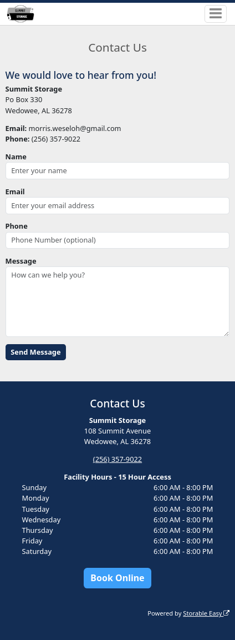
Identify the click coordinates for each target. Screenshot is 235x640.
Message (21, 261)
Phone (17, 226)
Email (15, 191)
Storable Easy (206, 613)
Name (16, 157)
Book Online (117, 578)
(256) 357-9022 (117, 459)
